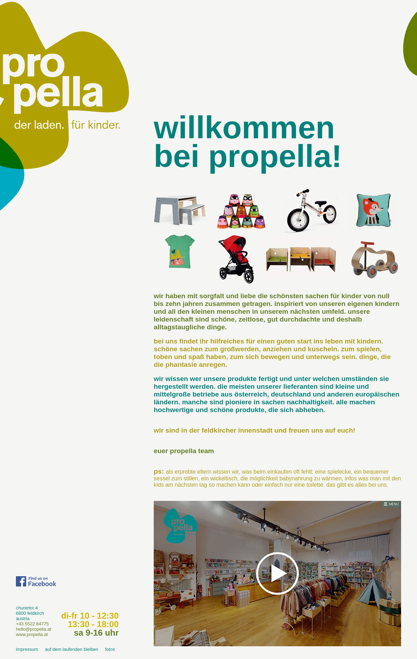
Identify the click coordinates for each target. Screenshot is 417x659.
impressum (27, 649)
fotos (110, 649)
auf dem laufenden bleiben (71, 649)
